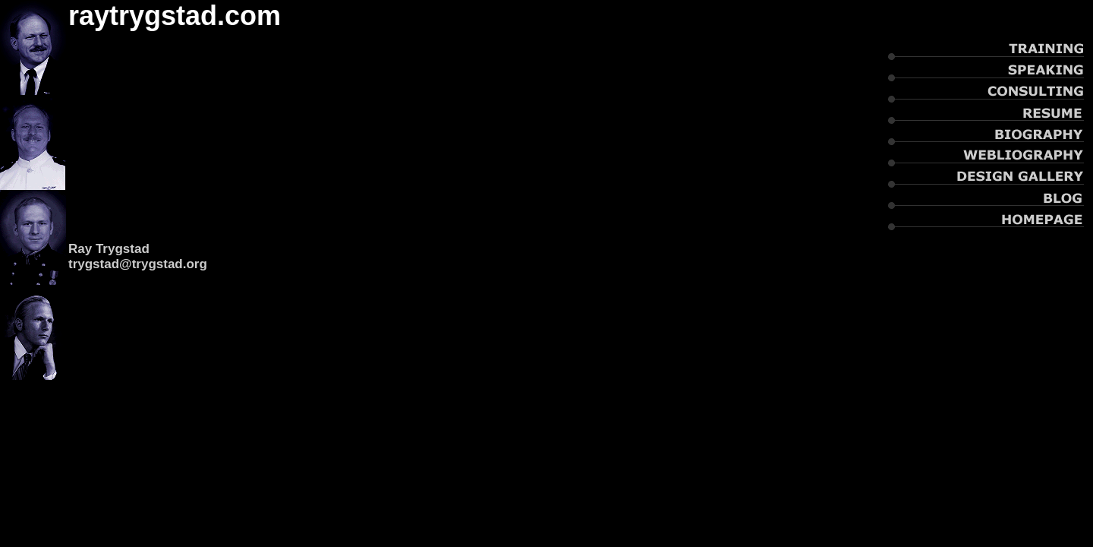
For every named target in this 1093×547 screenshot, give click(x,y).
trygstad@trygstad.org (137, 264)
